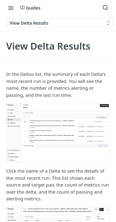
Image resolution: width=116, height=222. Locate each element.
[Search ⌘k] (105, 7)
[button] (58, 133)
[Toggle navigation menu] (10, 7)
